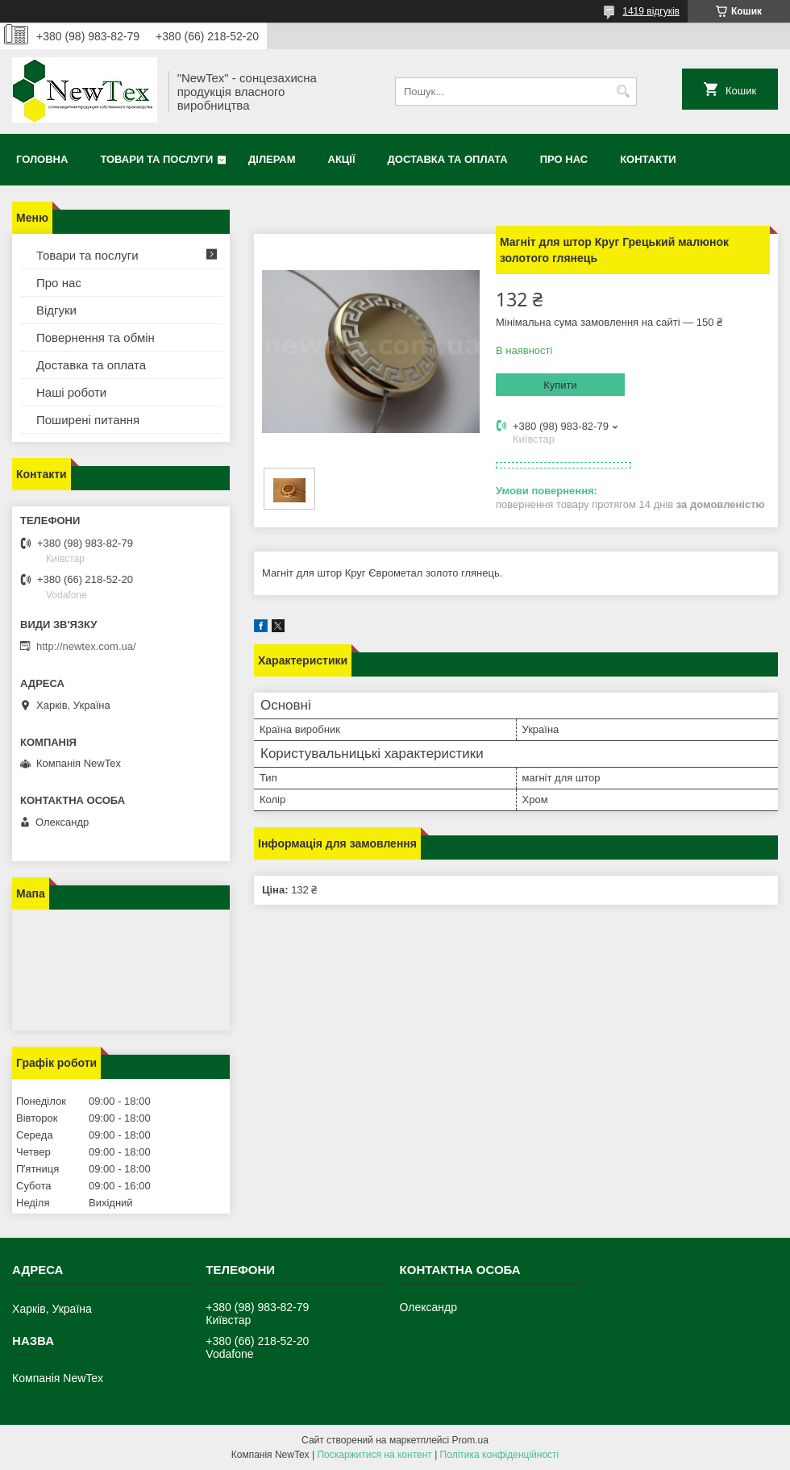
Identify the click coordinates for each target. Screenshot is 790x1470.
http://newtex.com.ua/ (86, 646)
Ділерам (271, 159)
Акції (342, 159)
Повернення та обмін (95, 337)
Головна (42, 159)
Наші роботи (71, 392)
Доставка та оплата (448, 159)
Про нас (564, 159)
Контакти (648, 159)
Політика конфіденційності (499, 1454)
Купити (560, 385)
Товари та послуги (156, 159)
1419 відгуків (651, 11)
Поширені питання (87, 420)
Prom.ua (470, 1440)
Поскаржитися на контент (374, 1454)
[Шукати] (623, 91)
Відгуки (56, 310)
